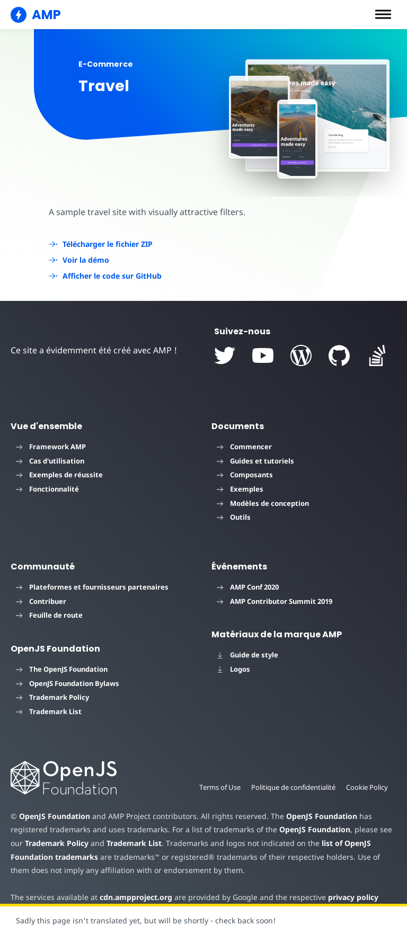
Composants (245, 474)
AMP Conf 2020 (248, 587)
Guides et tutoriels (255, 461)
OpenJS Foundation (54, 816)
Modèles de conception (263, 503)
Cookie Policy (367, 787)
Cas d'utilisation (50, 461)
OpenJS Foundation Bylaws (67, 683)
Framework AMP (51, 446)
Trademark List (49, 711)
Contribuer (41, 601)
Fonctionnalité (47, 489)
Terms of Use (216, 787)
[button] (383, 14)
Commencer (244, 446)
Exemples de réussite (59, 474)
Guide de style (247, 655)
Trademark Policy (52, 697)
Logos (233, 669)
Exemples (240, 489)
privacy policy (345, 897)
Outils (234, 517)
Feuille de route (49, 615)
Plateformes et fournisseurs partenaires (92, 587)
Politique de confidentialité (291, 787)
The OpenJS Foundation (62, 669)
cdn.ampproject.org (132, 897)
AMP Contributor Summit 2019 (274, 601)
